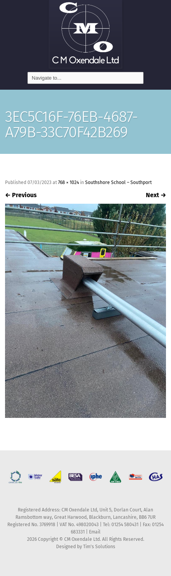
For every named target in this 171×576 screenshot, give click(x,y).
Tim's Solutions (99, 546)
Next (156, 195)
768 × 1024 (68, 182)
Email (95, 532)
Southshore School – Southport (118, 182)
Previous (21, 195)
